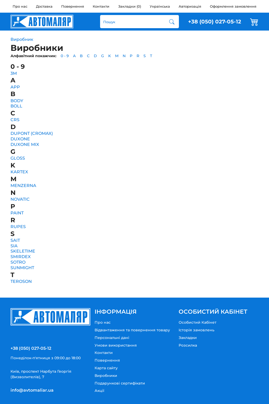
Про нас (20, 6)
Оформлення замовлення (233, 6)
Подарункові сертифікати (120, 383)
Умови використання (116, 345)
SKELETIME (23, 251)
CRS (15, 119)
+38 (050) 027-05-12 (214, 21)
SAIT (15, 240)
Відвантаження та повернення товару (132, 330)
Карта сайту (106, 368)
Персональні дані (112, 337)
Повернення (72, 6)
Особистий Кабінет (197, 322)
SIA (14, 245)
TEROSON (21, 281)
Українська (160, 6)
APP (15, 87)
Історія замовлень (196, 330)
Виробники (106, 375)
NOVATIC (20, 199)
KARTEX (19, 171)
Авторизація (190, 6)
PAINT (17, 212)
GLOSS (18, 158)
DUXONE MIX (25, 144)
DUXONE (20, 138)
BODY (17, 100)
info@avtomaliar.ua (32, 390)
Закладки (188, 337)
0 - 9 (65, 55)
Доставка (44, 6)
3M (14, 73)
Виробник (22, 39)
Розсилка (188, 345)
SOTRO (18, 262)
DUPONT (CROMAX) (32, 133)
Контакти (101, 6)
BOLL (16, 106)
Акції (99, 390)
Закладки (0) (129, 6)
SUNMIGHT (22, 267)
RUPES (18, 226)
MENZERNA (23, 185)
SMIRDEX (21, 256)
